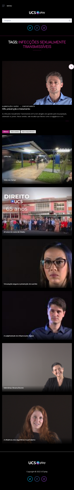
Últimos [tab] (5, 132)
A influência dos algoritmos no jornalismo (19, 440)
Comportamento (28, 106)
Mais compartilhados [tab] (28, 132)
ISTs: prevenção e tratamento (16, 109)
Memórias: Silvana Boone (14, 388)
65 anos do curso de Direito (14, 232)
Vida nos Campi (10, 180)
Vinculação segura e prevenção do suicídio (20, 284)
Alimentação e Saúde (10, 106)
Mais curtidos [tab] (15, 132)
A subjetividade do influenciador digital (19, 336)
